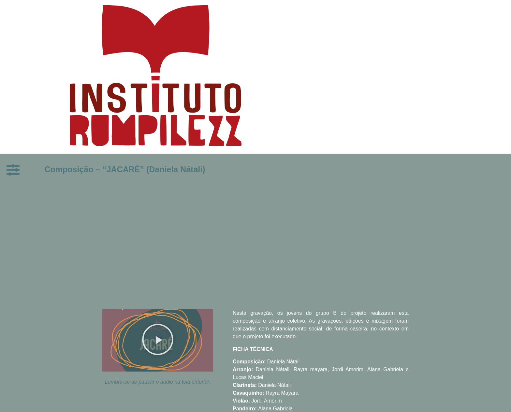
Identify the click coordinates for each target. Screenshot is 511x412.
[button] (157, 340)
